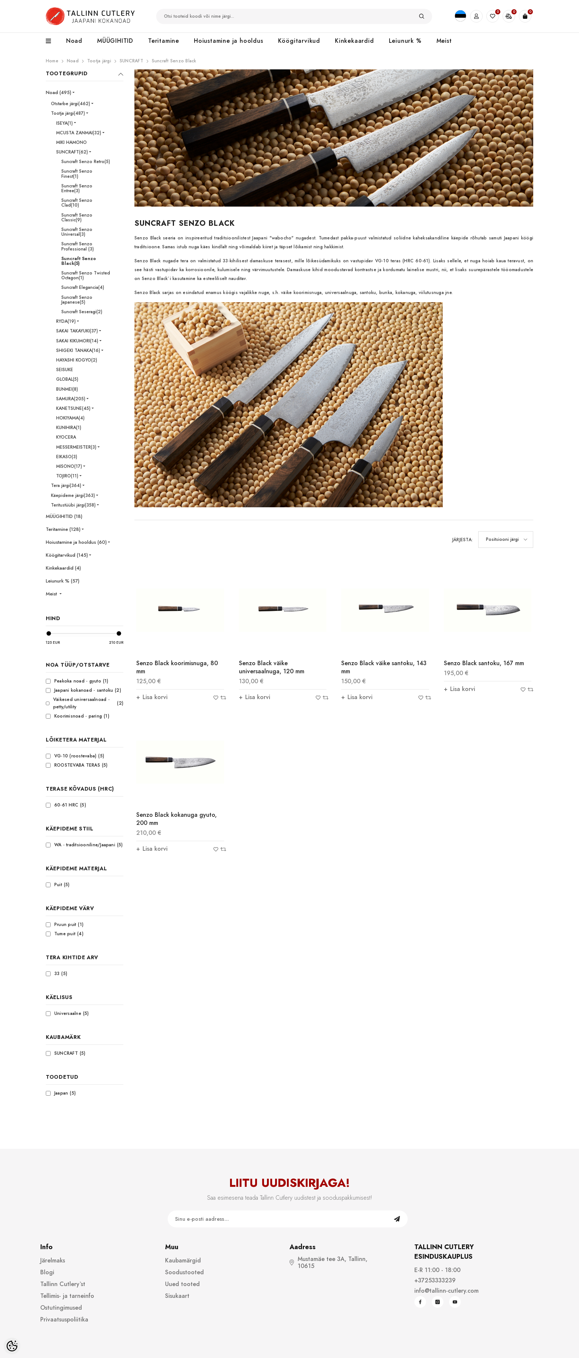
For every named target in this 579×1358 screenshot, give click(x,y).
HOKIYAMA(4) (70, 418)
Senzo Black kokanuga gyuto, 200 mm (176, 819)
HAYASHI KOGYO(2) (76, 360)
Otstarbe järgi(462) (70, 103)
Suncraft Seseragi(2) (81, 311)
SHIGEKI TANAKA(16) (78, 350)
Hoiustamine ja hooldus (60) (76, 542)
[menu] (52, 41)
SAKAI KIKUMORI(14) (77, 341)
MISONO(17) (69, 466)
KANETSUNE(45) (73, 408)
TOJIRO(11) (67, 476)
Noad (73, 61)
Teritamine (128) (63, 529)
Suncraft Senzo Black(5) (78, 261)
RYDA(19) (66, 321)
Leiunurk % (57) (62, 580)
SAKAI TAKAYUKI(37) (77, 331)
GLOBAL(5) (67, 379)
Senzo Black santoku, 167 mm (484, 663)
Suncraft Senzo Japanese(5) (76, 299)
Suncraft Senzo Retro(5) (85, 161)
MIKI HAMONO (71, 142)
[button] (505, 539)
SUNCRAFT (131, 61)
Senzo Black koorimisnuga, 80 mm (177, 667)
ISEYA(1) (64, 123)
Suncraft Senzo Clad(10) (76, 202)
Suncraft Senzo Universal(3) (76, 232)
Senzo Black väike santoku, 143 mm (383, 667)
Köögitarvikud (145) (67, 555)
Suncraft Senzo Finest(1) (76, 173)
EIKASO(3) (66, 456)
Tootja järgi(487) (68, 113)
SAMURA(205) (70, 398)
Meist (52, 593)
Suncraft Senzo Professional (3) (77, 246)
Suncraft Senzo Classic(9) (76, 217)
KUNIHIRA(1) (68, 427)
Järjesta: (462, 539)
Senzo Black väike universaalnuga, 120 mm (271, 667)
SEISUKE (64, 369)
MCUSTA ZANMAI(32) (78, 132)
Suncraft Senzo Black (174, 61)
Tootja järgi (99, 61)
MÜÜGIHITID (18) (64, 516)
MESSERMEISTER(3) (76, 447)
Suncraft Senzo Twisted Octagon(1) (85, 275)
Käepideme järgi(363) (73, 495)
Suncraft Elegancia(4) (82, 287)
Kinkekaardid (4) (63, 567)
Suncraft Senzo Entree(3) (76, 188)
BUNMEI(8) (67, 389)
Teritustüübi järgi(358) (73, 505)
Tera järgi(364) (66, 485)
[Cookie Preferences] (12, 1346)
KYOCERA (66, 437)
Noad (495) (58, 92)
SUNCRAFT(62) (72, 152)
